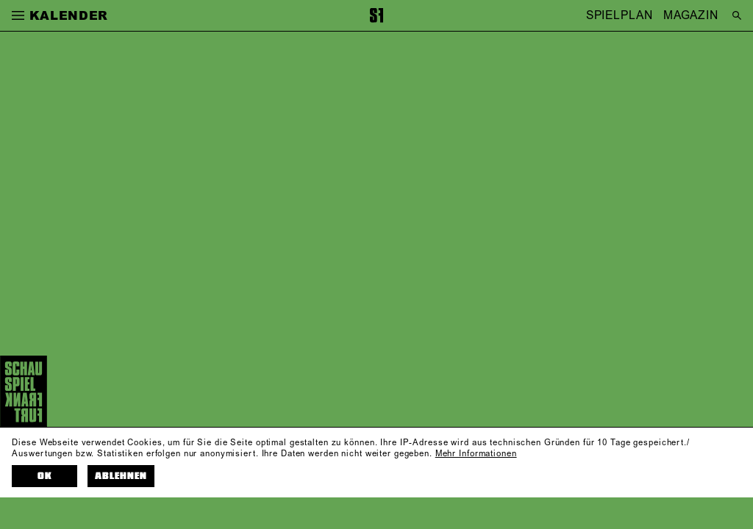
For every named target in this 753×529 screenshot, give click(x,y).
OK (45, 476)
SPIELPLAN (619, 15)
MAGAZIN (690, 15)
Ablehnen (121, 476)
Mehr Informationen (476, 454)
